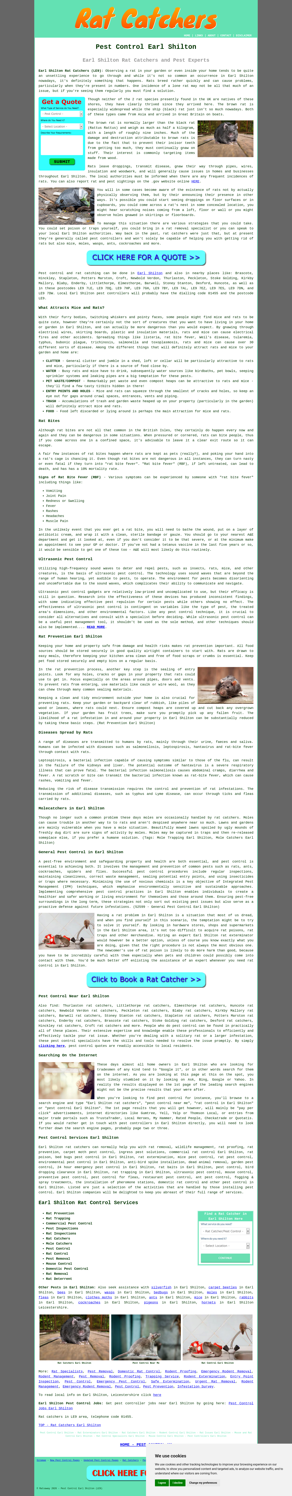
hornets (209, 1302)
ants (153, 1297)
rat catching (88, 273)
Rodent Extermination (204, 1376)
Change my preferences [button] (203, 1482)
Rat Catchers (131, 1460)
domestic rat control (178, 1182)
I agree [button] (162, 1482)
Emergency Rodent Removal (226, 1371)
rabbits (246, 1297)
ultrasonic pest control (98, 607)
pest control (184, 1026)
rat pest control (234, 1157)
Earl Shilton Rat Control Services (88, 1203)
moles (148, 817)
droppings (195, 200)
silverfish (161, 1287)
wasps (110, 1292)
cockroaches (89, 1302)
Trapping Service (162, 1376)
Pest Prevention (158, 1386)
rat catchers (175, 233)
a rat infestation (84, 718)
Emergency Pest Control (121, 1381)
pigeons (151, 1302)
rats (216, 190)
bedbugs (161, 1292)
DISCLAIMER (244, 35)
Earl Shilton (150, 273)
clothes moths (99, 1297)
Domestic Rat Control (139, 1371)
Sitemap (41, 1460)
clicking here (52, 1046)
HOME (187, 35)
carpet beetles (223, 1287)
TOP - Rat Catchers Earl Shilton (70, 1425)
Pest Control (78, 1381)
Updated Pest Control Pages (101, 1460)
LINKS (199, 35)
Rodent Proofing (180, 1371)
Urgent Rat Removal (215, 1381)
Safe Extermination (170, 1381)
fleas (44, 1297)
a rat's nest (176, 205)
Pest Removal (100, 1371)
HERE (195, 181)
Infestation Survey (195, 1386)
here (157, 1395)
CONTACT (225, 35)
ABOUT (212, 35)
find (54, 1006)
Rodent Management (56, 1376)
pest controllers (113, 293)
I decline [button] (177, 1482)
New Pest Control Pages (65, 1460)
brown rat (236, 104)
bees (61, 1292)
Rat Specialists (67, 1371)
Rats (150, 81)
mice (198, 1297)
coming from (168, 210)
